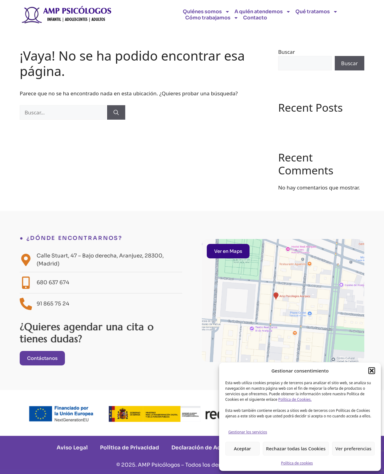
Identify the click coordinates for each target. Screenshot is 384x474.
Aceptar (242, 448)
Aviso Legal (72, 447)
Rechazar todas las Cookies (296, 448)
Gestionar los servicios (247, 432)
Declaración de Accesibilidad (211, 447)
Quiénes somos (206, 12)
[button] (372, 371)
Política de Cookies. (294, 399)
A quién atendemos (262, 12)
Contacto (255, 18)
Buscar (286, 51)
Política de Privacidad (129, 447)
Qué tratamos (316, 12)
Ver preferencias (353, 448)
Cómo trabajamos (211, 18)
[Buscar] (116, 112)
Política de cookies (297, 463)
